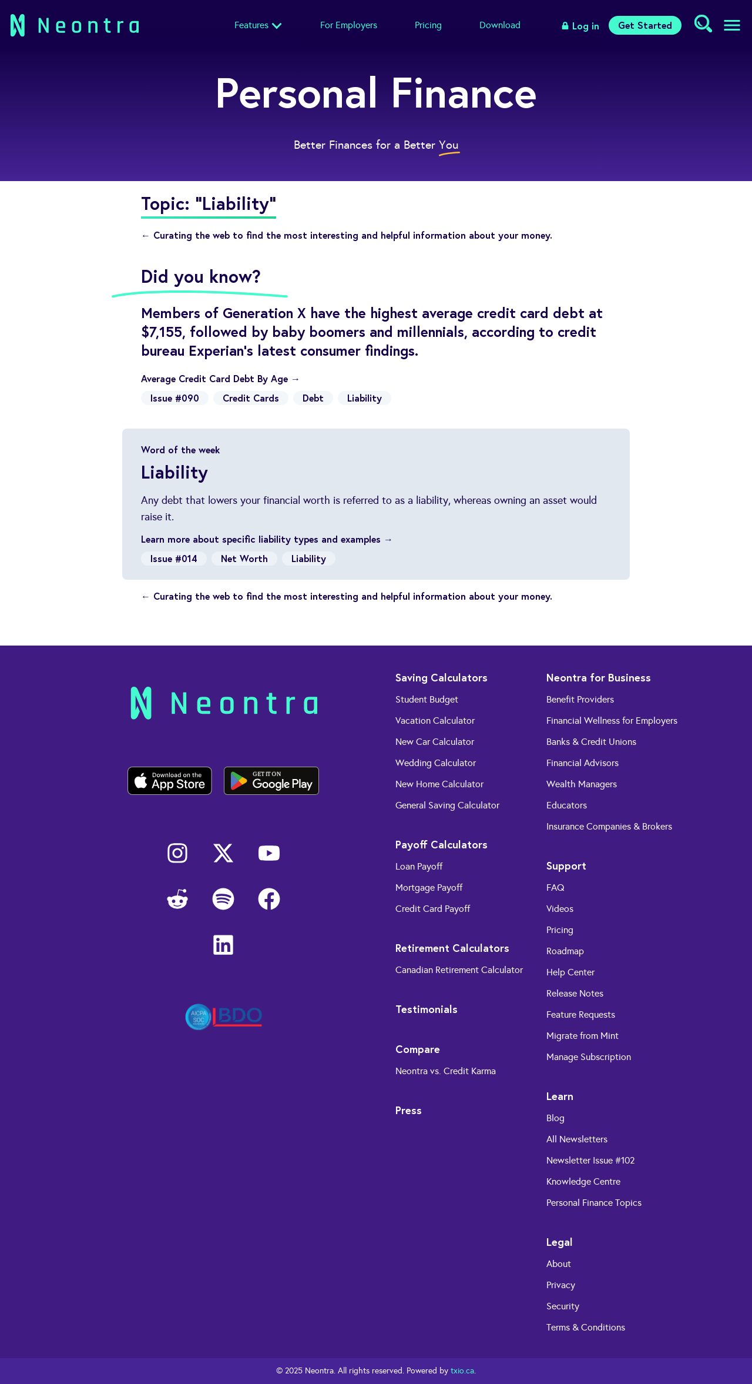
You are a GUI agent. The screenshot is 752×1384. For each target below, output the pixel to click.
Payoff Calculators (441, 844)
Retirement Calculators (452, 948)
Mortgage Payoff (428, 887)
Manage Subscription (588, 1056)
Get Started (645, 25)
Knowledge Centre (583, 1181)
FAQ (555, 887)
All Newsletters (576, 1139)
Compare (417, 1049)
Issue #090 (174, 398)
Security (562, 1306)
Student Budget (426, 699)
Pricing (428, 25)
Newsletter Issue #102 (590, 1160)
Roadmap (565, 951)
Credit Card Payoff (432, 908)
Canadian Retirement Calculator (459, 969)
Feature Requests (580, 1014)
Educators (566, 805)
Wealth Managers (581, 784)
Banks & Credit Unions (591, 741)
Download (500, 25)
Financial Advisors (582, 762)
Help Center (570, 972)
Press (408, 1110)
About (558, 1263)
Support (566, 865)
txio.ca (462, 1371)
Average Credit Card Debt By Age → (220, 378)
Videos (559, 908)
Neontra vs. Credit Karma (445, 1071)
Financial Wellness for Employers (611, 720)
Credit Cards (251, 398)
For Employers (348, 25)
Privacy (560, 1285)
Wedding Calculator (435, 762)
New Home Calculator (439, 784)
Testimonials (426, 1009)
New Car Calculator (434, 741)
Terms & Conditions (585, 1327)
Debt (313, 398)
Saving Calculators (441, 677)
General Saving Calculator (447, 805)
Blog (555, 1118)
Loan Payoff (418, 866)
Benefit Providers (580, 699)
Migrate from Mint (582, 1035)
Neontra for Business (598, 677)
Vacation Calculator (435, 720)
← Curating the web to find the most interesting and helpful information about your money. (346, 235)
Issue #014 (173, 558)
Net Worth (244, 558)
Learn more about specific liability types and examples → (267, 539)
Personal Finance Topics (594, 1202)
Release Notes (574, 993)
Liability (364, 398)
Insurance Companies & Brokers (609, 826)
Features (251, 25)
